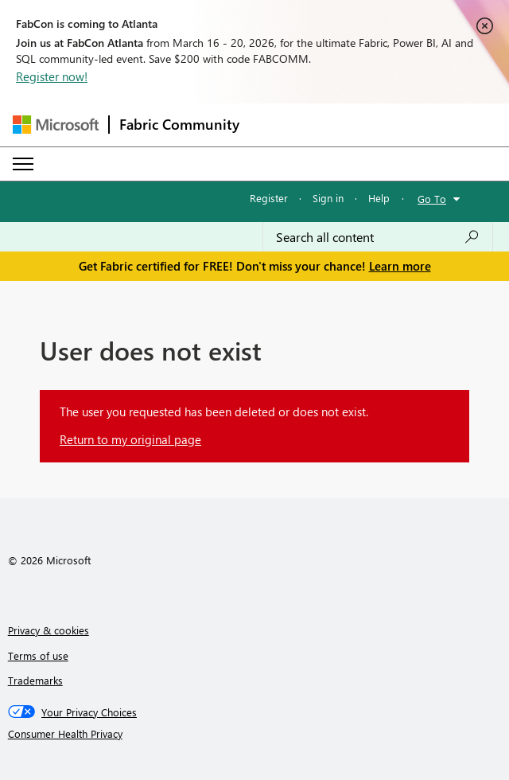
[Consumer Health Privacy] (255, 734)
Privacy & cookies (48, 630)
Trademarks (35, 680)
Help (379, 198)
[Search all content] (377, 237)
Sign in (328, 198)
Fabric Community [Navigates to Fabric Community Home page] (179, 124)
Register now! (51, 76)
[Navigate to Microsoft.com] (56, 124)
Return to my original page (130, 439)
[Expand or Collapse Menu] (23, 164)
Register (269, 198)
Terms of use (38, 655)
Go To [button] (432, 198)
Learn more (400, 266)
